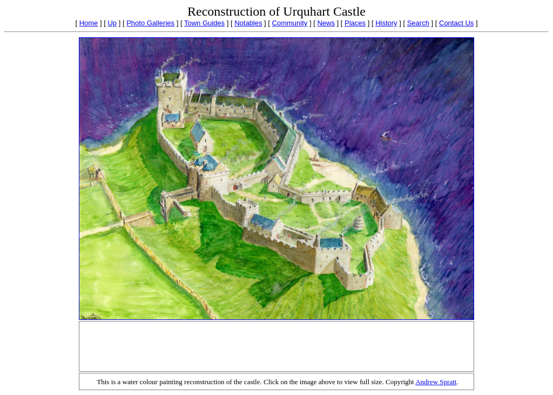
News (326, 23)
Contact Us (456, 23)
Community (290, 23)
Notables (248, 23)
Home (88, 23)
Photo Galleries (150, 23)
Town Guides (204, 23)
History (386, 23)
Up (112, 23)
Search (418, 23)
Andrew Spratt (435, 382)
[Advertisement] (276, 346)
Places (355, 23)
